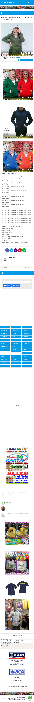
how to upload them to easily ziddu (13, 494)
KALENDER (4, 336)
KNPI (14, 336)
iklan (3, 356)
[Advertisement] (17, 385)
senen (14, 362)
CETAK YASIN (5, 330)
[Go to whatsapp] (30, 697)
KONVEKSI (26, 336)
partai (3, 362)
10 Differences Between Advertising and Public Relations (14, 492)
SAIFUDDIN (12, 257)
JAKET (14, 333)
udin (25, 366)
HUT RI (25, 330)
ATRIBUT (4, 327)
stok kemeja (5, 366)
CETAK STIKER (27, 327)
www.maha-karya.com (6, 648)
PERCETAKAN (16, 343)
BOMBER (15, 327)
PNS (24, 346)
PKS (14, 346)
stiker (25, 362)
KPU (14, 340)
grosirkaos (26, 353)
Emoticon (7, 285)
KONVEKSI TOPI (5, 340)
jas (13, 356)
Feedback (16, 285)
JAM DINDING (27, 333)
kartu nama (4, 359)
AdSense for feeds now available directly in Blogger (17, 513)
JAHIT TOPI (4, 333)
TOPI (25, 349)
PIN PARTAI (4, 346)
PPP (3, 349)
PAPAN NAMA (26, 340)
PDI (3, 343)
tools (14, 366)
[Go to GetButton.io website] (30, 700)
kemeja (14, 359)
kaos (25, 356)
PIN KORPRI (26, 343)
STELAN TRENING (14, 350)
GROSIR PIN (15, 330)
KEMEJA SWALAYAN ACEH (12, 507)
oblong (25, 359)
